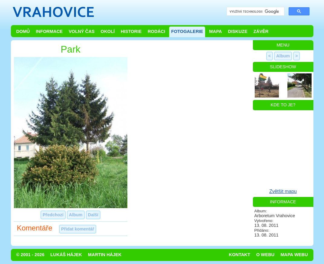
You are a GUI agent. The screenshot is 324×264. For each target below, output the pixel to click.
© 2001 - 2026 (30, 254)
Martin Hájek (105, 254)
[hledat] (255, 11)
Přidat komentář (77, 229)
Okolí (108, 31)
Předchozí (53, 214)
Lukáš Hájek (66, 254)
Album (76, 214)
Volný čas (82, 31)
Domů (23, 31)
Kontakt (239, 254)
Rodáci (156, 31)
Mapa (215, 31)
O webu (265, 254)
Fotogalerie (187, 31)
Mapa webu (294, 254)
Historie (131, 31)
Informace (49, 31)
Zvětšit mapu (283, 191)
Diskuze (237, 31)
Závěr (261, 31)
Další (93, 214)
